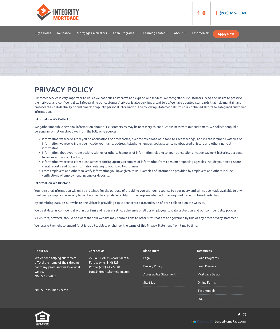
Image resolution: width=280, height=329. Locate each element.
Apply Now (226, 34)
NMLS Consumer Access (51, 290)
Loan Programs (124, 33)
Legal (147, 258)
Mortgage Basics (209, 274)
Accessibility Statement (159, 274)
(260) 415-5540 (230, 13)
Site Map (149, 282)
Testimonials (201, 33)
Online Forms (207, 282)
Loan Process (207, 266)
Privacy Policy (152, 266)
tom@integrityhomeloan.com (109, 271)
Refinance (64, 33)
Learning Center (154, 33)
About (178, 33)
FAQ (200, 299)
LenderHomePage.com (230, 321)
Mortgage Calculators (92, 33)
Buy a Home (43, 33)
